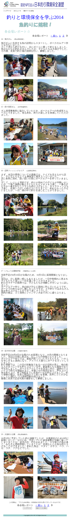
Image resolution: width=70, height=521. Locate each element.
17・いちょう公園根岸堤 (11, 271)
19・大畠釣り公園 (8, 434)
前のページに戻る (29, 11)
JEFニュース (17, 11)
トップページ (7, 11)
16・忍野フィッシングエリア (12, 171)
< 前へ (54, 36)
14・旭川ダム (6, 39)
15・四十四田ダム (8, 107)
